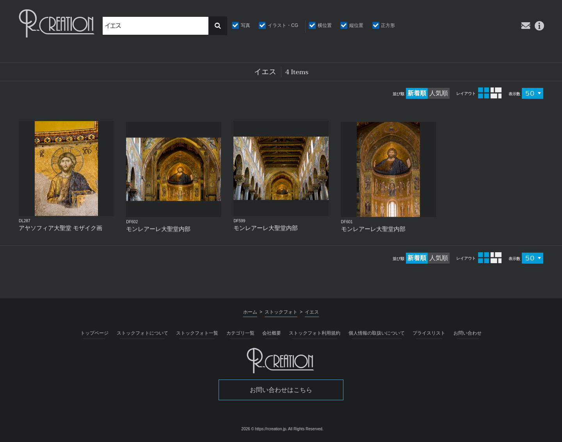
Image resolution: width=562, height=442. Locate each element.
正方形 (388, 25)
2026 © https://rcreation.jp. (264, 429)
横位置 (325, 25)
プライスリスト (429, 333)
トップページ (94, 333)
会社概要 (271, 333)
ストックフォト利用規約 (314, 333)
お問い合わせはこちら (281, 390)
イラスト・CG (283, 25)
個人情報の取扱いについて (377, 333)
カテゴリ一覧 (240, 333)
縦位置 (356, 25)
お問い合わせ (468, 333)
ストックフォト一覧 (197, 333)
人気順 (438, 93)
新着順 (416, 93)
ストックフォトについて (142, 333)
